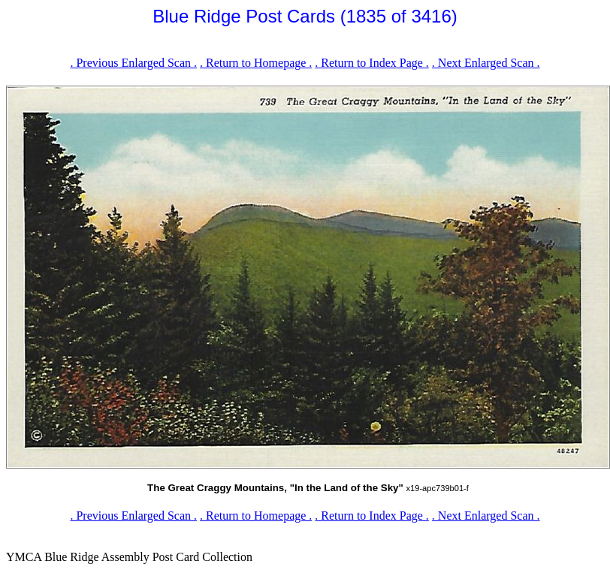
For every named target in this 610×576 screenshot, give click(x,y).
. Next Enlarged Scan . (486, 62)
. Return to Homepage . (256, 62)
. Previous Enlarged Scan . (133, 62)
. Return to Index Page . (372, 62)
